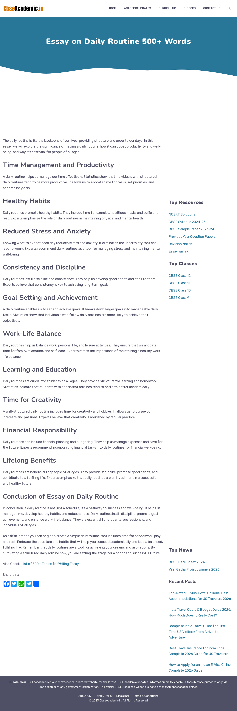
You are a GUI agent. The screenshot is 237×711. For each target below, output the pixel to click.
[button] (229, 8)
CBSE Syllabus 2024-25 (187, 222)
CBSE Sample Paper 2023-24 (191, 229)
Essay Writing (179, 251)
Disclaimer (122, 696)
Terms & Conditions (146, 696)
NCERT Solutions (182, 214)
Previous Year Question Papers (192, 237)
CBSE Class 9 (179, 298)
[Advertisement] (119, 106)
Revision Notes (180, 244)
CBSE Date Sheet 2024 (187, 562)
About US (84, 696)
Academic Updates (137, 8)
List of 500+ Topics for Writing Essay (50, 564)
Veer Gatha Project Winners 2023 (194, 569)
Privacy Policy (103, 696)
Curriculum (167, 8)
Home (113, 8)
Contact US (211, 8)
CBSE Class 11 (179, 283)
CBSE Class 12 (180, 276)
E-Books (190, 8)
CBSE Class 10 (180, 290)
